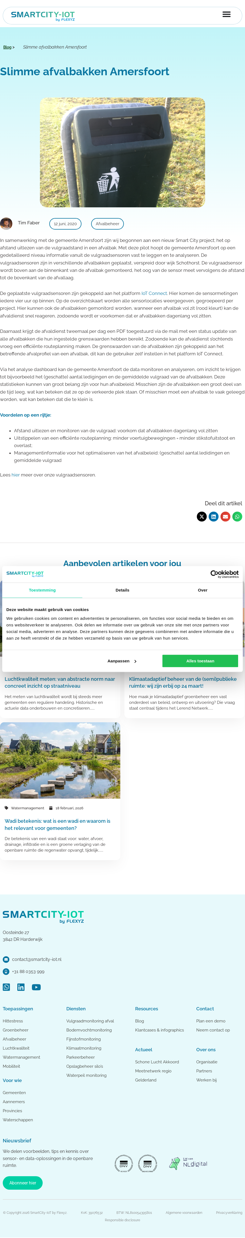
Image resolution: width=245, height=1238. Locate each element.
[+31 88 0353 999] (6, 971)
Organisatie (206, 1061)
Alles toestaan (200, 661)
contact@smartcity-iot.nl (36, 959)
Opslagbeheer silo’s (84, 1066)
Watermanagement (27, 808)
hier (16, 475)
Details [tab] (122, 590)
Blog (139, 1021)
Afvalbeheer (14, 1039)
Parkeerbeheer (80, 1057)
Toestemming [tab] (42, 590)
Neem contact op (213, 1030)
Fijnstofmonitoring (83, 1039)
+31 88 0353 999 (28, 971)
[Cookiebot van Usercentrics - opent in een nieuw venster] (214, 574)
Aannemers (14, 1101)
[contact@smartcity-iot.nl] (6, 959)
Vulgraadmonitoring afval (90, 1021)
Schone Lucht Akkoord (157, 1061)
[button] (202, 517)
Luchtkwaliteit (16, 1048)
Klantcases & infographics (159, 1030)
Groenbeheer (15, 1030)
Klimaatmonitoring (83, 1048)
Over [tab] (203, 590)
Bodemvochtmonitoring (89, 1030)
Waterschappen (18, 1119)
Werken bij (206, 1080)
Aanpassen (121, 661)
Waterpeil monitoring (86, 1075)
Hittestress (13, 1021)
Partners (204, 1071)
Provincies (12, 1110)
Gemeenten (14, 1092)
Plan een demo (210, 1021)
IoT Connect (154, 293)
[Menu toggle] (226, 14)
